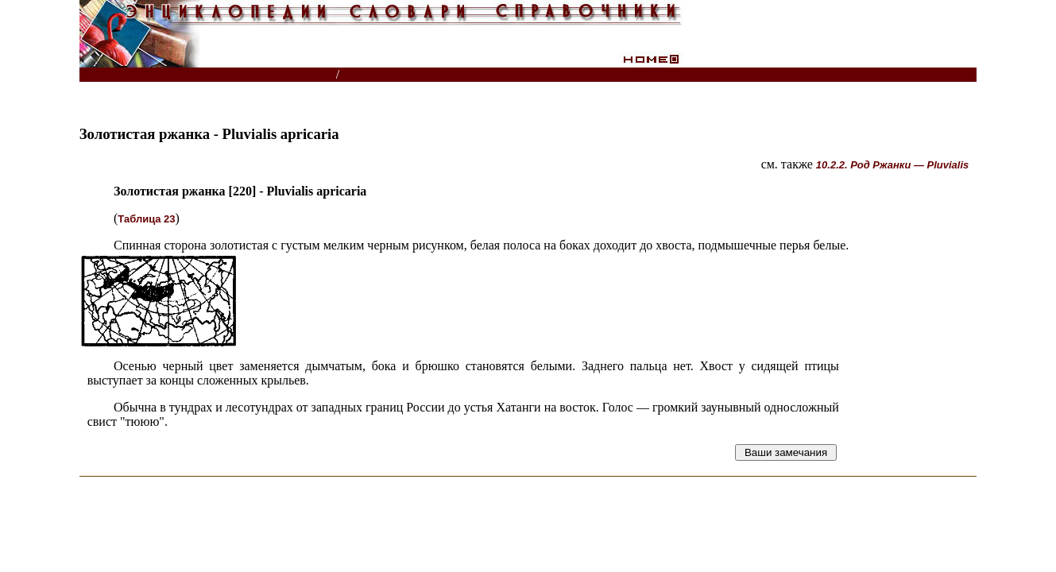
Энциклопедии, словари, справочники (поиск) (209, 75)
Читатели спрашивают (915, 75)
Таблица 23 (146, 219)
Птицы (374, 75)
